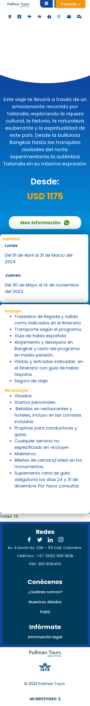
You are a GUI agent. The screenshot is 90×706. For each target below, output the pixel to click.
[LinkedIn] (50, 540)
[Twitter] (39, 540)
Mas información (45, 223)
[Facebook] (29, 540)
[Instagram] (61, 540)
